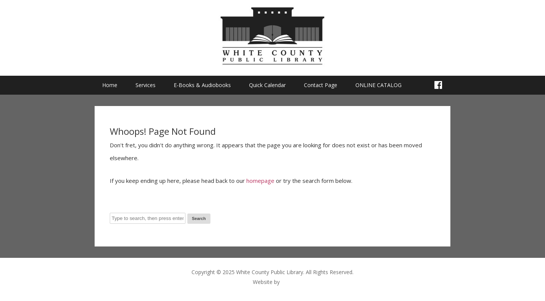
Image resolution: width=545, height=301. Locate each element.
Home (109, 85)
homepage (260, 180)
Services (145, 85)
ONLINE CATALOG (378, 85)
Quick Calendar (267, 85)
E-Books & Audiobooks (202, 85)
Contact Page (320, 85)
